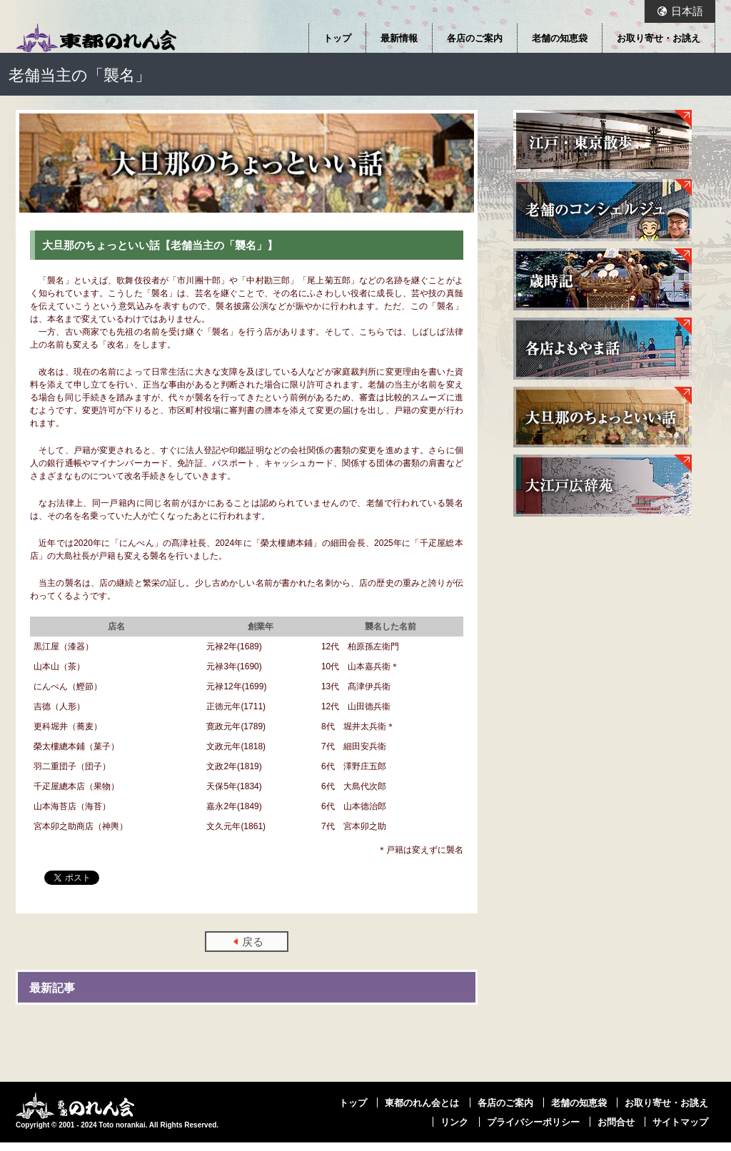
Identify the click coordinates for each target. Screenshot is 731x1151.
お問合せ (616, 1121)
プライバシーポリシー (533, 1121)
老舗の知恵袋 (560, 37)
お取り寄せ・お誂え (658, 37)
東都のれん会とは (422, 1102)
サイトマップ (680, 1121)
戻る (252, 941)
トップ (337, 37)
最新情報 (399, 37)
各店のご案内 (475, 37)
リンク (454, 1121)
